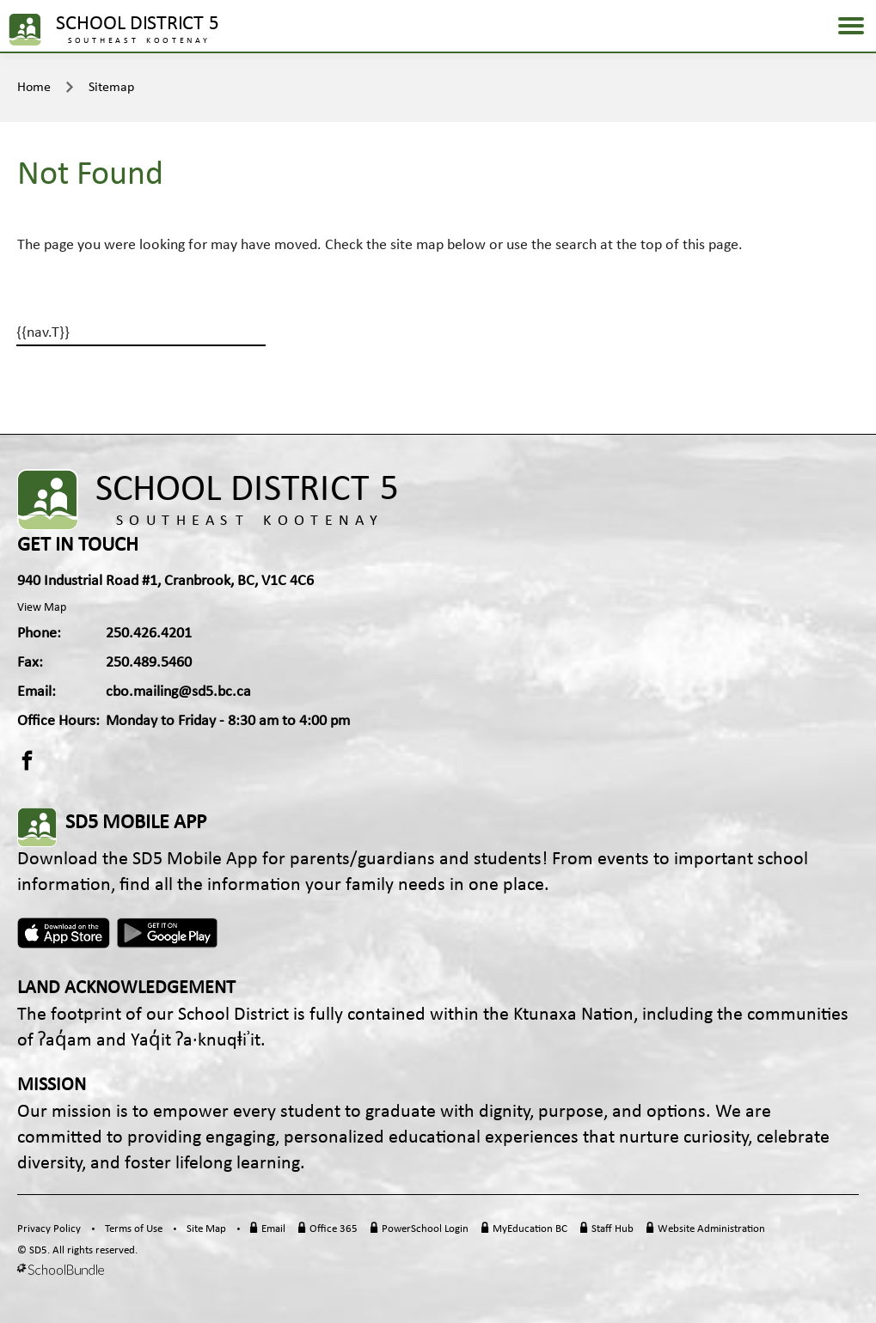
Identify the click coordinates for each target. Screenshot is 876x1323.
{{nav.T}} (43, 333)
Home (34, 87)
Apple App (63, 933)
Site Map (206, 1229)
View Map (41, 607)
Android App (168, 933)
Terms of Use (133, 1229)
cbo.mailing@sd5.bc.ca (178, 692)
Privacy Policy (49, 1229)
